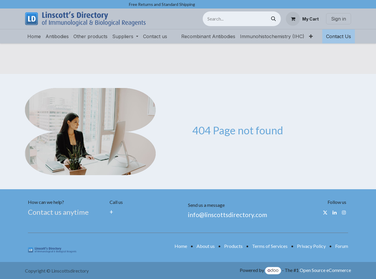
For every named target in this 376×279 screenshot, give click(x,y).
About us (206, 246)
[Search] (273, 18)
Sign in (338, 19)
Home (180, 246)
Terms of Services (270, 246)
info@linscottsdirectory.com (227, 214)
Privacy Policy (311, 246)
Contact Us (338, 36)
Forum (341, 246)
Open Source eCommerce (325, 270)
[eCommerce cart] (302, 19)
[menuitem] (34, 36)
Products (233, 246)
